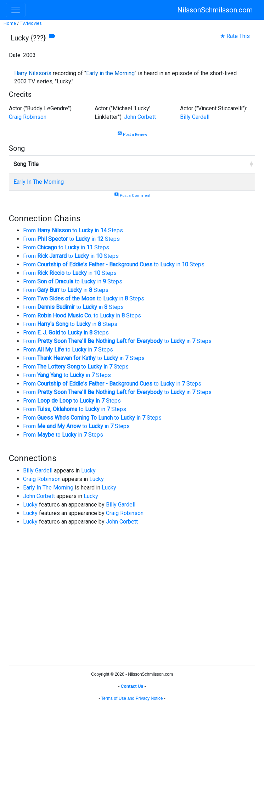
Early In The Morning (38, 181)
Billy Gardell (194, 117)
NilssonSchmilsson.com (215, 10)
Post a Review (132, 134)
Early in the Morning (110, 73)
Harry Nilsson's (32, 73)
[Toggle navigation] (16, 10)
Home (10, 23)
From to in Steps (73, 230)
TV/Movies (31, 23)
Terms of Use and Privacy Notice (132, 698)
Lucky (88, 470)
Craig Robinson (27, 117)
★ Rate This (235, 36)
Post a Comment (132, 195)
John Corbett (140, 117)
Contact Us (132, 686)
